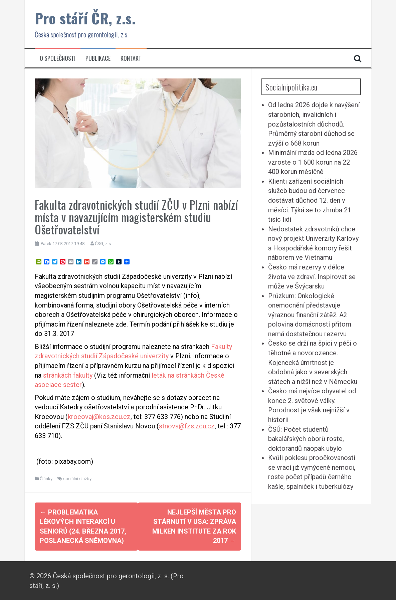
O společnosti (57, 58)
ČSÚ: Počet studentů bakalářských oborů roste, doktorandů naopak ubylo (306, 438)
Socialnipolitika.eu (291, 87)
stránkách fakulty (67, 375)
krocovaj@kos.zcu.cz (99, 417)
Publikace (98, 58)
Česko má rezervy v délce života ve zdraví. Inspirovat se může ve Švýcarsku (312, 276)
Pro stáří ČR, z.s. (85, 17)
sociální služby (77, 478)
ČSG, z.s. (103, 243)
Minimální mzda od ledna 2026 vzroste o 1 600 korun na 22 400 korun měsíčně (313, 162)
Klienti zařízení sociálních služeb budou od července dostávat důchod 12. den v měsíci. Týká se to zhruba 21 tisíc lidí (309, 200)
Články (46, 478)
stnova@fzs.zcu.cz (187, 426)
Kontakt (131, 58)
